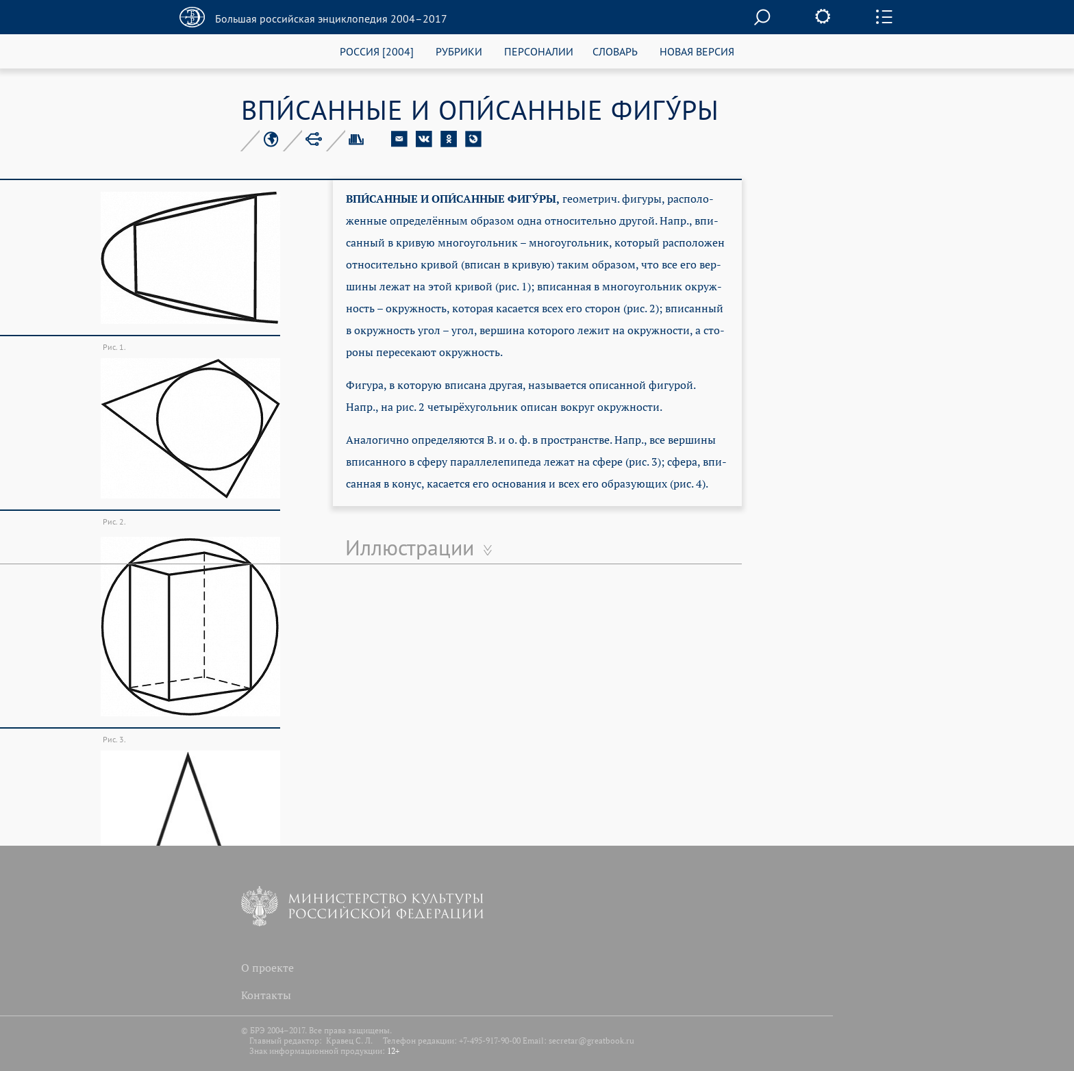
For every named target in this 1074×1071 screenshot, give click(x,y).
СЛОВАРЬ (615, 51)
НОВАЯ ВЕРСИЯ (697, 51)
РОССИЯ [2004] (377, 51)
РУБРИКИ (459, 51)
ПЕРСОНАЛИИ (538, 51)
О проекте (267, 967)
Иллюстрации (409, 547)
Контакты (266, 995)
